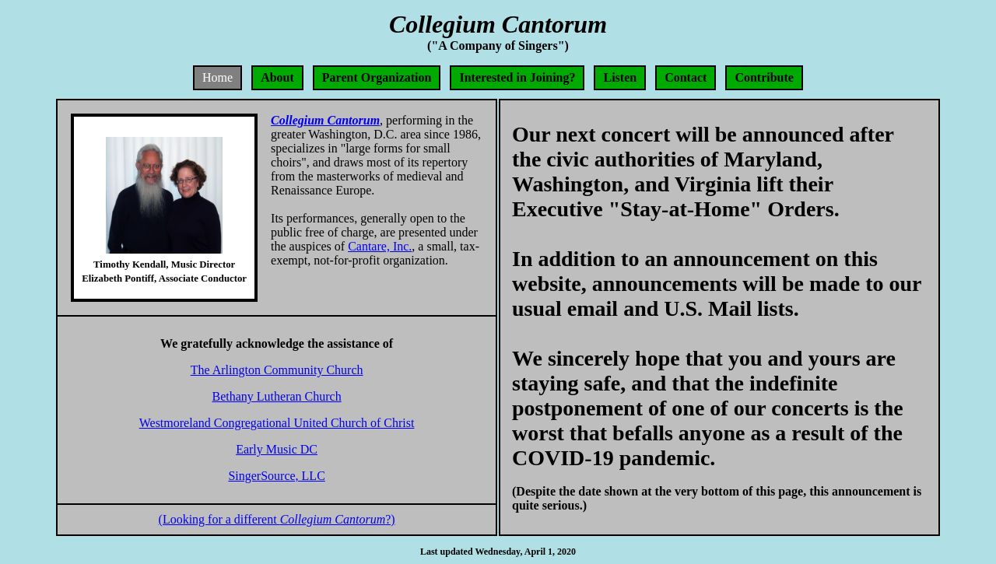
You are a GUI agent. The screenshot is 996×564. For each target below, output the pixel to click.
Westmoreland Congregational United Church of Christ (277, 422)
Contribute (764, 77)
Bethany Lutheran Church (277, 396)
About (277, 77)
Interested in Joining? (517, 77)
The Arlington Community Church (277, 370)
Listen (620, 77)
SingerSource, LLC (276, 475)
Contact (686, 77)
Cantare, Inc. (380, 246)
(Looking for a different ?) (277, 519)
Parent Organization (377, 77)
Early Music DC (276, 449)
